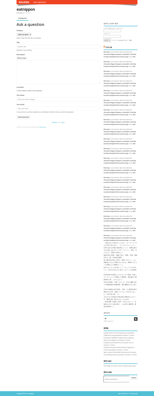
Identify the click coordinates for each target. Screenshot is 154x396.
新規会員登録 (24, 2)
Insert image (21, 58)
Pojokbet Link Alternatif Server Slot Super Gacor (118, 343)
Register (54, 122)
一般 (105, 318)
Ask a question (39, 2)
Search (134, 378)
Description (21, 54)
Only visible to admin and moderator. (29, 91)
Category (20, 30)
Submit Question (23, 117)
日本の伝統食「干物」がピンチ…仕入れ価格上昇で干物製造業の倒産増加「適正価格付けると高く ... (120, 284)
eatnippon (26, 9)
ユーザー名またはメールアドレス (113, 28)
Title (18, 42)
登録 (130, 40)
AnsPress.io (42, 127)
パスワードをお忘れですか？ (120, 40)
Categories (22, 18)
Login (63, 122)
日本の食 (109, 47)
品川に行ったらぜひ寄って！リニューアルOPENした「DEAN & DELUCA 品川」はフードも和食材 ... (120, 269)
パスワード (107, 34)
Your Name (20, 95)
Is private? (20, 87)
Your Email (20, 104)
